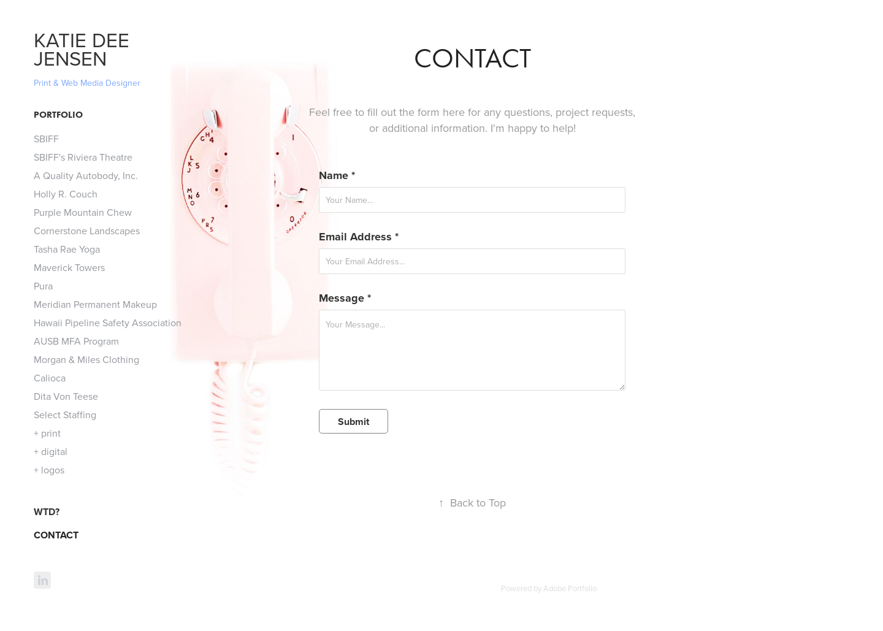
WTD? (46, 512)
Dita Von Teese (66, 396)
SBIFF (46, 138)
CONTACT (56, 535)
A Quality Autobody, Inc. (86, 175)
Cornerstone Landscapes (87, 230)
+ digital (50, 451)
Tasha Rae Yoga (67, 249)
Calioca (50, 377)
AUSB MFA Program (76, 341)
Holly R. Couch (65, 194)
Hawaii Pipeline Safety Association (108, 322)
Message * (345, 298)
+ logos (49, 469)
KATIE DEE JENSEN (84, 48)
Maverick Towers (69, 267)
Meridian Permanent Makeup (95, 304)
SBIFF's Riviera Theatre (83, 157)
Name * (337, 175)
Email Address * (359, 236)
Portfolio (58, 114)
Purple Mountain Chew (83, 212)
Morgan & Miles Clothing (86, 359)
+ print (47, 433)
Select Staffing (65, 414)
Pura (43, 286)
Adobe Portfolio (570, 588)
